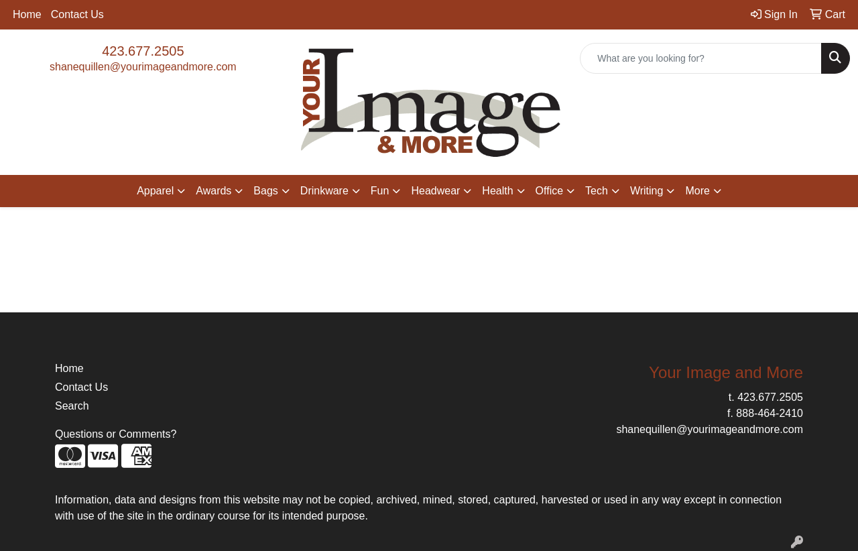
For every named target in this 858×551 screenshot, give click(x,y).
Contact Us (77, 14)
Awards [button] (213, 190)
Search (72, 406)
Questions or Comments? (115, 434)
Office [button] (550, 190)
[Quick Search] (701, 58)
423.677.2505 (143, 51)
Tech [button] (596, 190)
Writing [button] (647, 190)
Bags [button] (265, 190)
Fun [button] (380, 190)
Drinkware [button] (324, 190)
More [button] (697, 190)
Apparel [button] (155, 190)
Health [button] (497, 190)
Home (27, 14)
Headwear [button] (435, 190)
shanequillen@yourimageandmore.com (143, 66)
